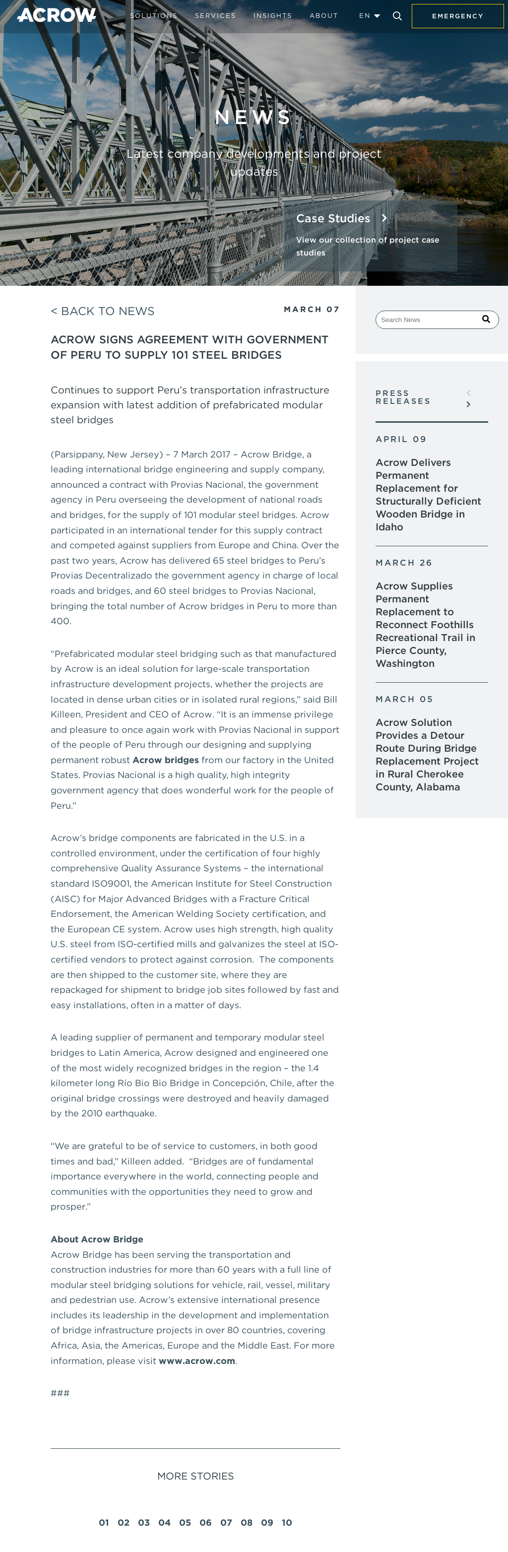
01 (104, 1522)
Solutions (154, 15)
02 (123, 1522)
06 (205, 1522)
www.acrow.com (197, 1361)
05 (185, 1522)
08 (247, 1522)
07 (226, 1522)
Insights (273, 15)
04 (164, 1522)
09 (267, 1522)
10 (287, 1522)
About (324, 15)
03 (144, 1522)
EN (365, 15)
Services (215, 15)
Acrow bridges (165, 760)
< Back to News (103, 311)
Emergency (458, 16)
